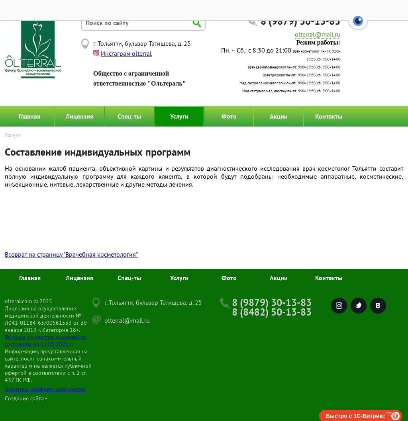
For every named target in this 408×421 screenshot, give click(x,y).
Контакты (328, 116)
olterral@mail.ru (317, 34)
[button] (358, 25)
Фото (229, 116)
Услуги (179, 116)
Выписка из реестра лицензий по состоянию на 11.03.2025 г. (46, 340)
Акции (279, 116)
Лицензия (79, 116)
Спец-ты (129, 116)
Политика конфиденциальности (45, 389)
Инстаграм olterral (126, 53)
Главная (29, 116)
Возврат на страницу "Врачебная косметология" (71, 254)
